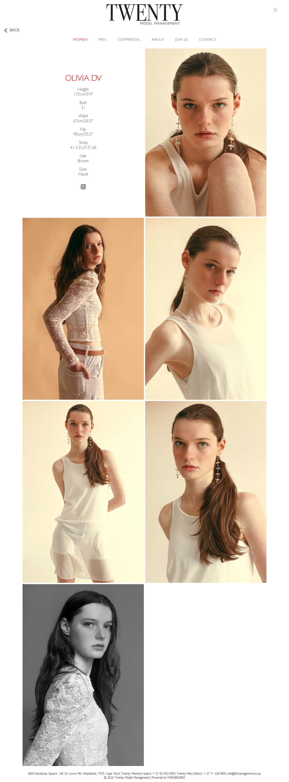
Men (102, 40)
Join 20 (181, 40)
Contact (207, 40)
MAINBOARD (176, 778)
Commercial (128, 40)
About (157, 40)
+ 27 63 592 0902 (165, 773)
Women (80, 40)
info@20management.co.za (244, 773)
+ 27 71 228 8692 (215, 773)
